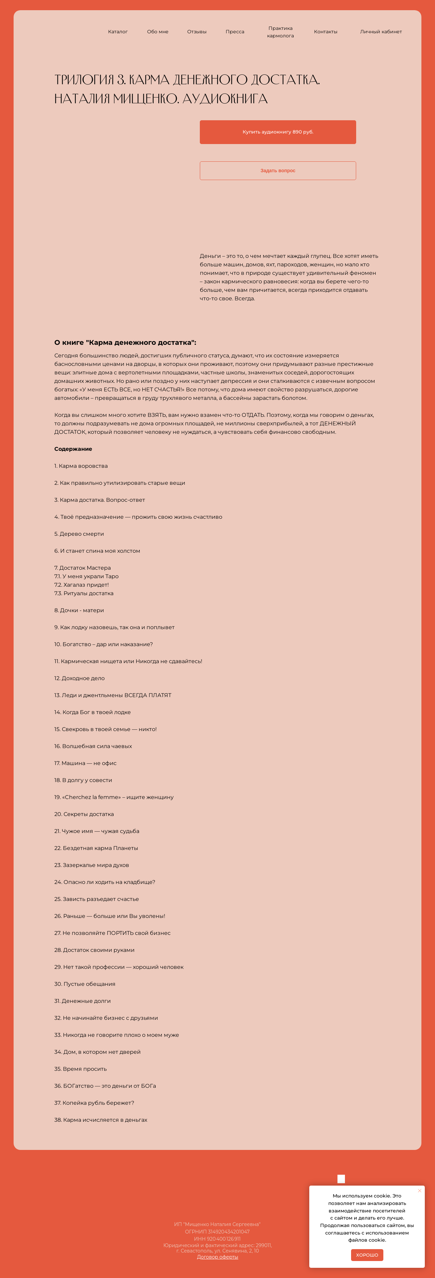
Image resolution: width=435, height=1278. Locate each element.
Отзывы (197, 32)
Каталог (118, 32)
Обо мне (158, 32)
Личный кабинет (381, 32)
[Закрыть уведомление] (419, 1190)
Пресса (235, 32)
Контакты (325, 32)
